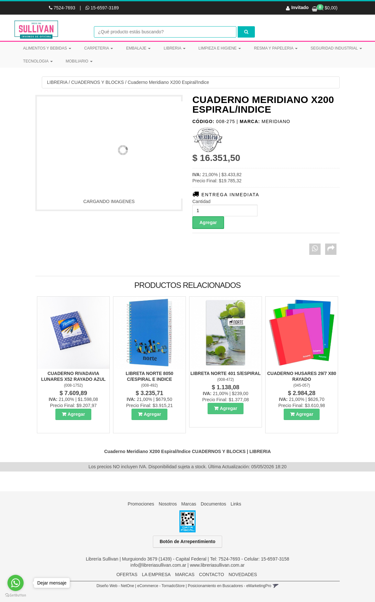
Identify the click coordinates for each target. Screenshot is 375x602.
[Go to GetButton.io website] (15, 595)
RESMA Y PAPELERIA (276, 48)
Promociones (141, 503)
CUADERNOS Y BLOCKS (97, 82)
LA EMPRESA (156, 574)
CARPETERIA (98, 48)
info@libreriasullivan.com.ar (158, 565)
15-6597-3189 (102, 7)
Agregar (76, 414)
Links (236, 503)
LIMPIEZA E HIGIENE (220, 48)
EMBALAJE (138, 48)
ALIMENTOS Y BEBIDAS (47, 48)
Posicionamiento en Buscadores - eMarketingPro (229, 586)
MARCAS (185, 574)
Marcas (188, 503)
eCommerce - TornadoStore (161, 586)
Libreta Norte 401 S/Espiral (225, 373)
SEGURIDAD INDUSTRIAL (336, 48)
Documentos (213, 503)
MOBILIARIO (79, 61)
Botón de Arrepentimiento (187, 541)
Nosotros (168, 503)
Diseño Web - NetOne (115, 586)
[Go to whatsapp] (15, 583)
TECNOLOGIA (37, 61)
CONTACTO (211, 574)
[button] (275, 586)
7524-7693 (63, 7)
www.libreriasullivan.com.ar (217, 565)
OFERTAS (126, 574)
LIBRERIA (174, 48)
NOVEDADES (243, 574)
